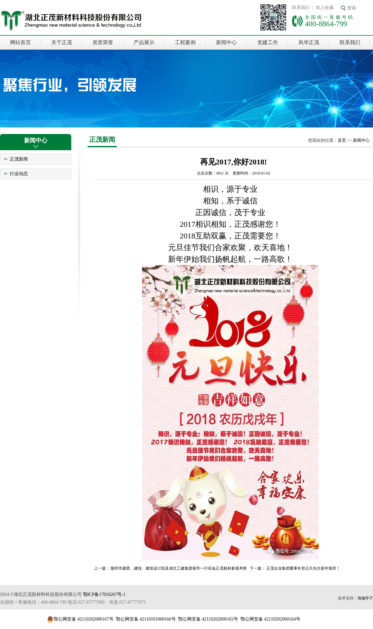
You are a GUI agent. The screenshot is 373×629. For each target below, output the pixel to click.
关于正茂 (61, 42)
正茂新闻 (19, 159)
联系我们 (350, 42)
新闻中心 (226, 42)
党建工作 (267, 42)
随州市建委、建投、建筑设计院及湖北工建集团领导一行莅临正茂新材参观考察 (179, 568)
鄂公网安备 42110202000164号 (270, 619)
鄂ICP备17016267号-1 (104, 594)
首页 (342, 140)
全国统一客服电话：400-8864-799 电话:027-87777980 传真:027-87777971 (73, 602)
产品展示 (144, 42)
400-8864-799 (326, 24)
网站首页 (20, 42)
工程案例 (185, 42)
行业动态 (19, 173)
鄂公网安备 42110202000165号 (208, 619)
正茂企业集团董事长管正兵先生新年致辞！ (303, 568)
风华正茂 (308, 42)
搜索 (351, 8)
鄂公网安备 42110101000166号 (146, 619)
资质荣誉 (102, 42)
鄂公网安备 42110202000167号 (84, 619)
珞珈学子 (365, 598)
